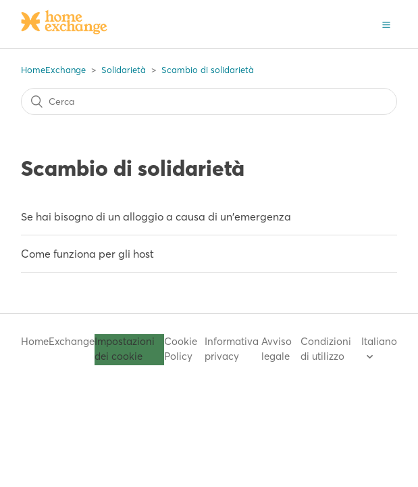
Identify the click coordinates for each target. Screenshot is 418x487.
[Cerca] (209, 101)
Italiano (379, 341)
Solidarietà (123, 69)
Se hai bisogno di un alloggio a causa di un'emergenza (156, 216)
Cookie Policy (180, 349)
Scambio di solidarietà (207, 69)
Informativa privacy (232, 349)
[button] (386, 23)
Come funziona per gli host (87, 253)
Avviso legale (276, 349)
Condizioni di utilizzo (326, 349)
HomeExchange (53, 69)
